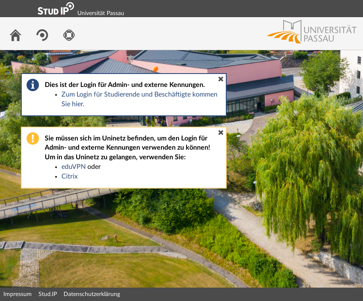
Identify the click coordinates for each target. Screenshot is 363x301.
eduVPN (73, 166)
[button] (220, 79)
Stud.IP (47, 294)
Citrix (69, 176)
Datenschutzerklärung (92, 294)
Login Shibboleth (310, 8)
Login (353, 8)
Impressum (17, 294)
